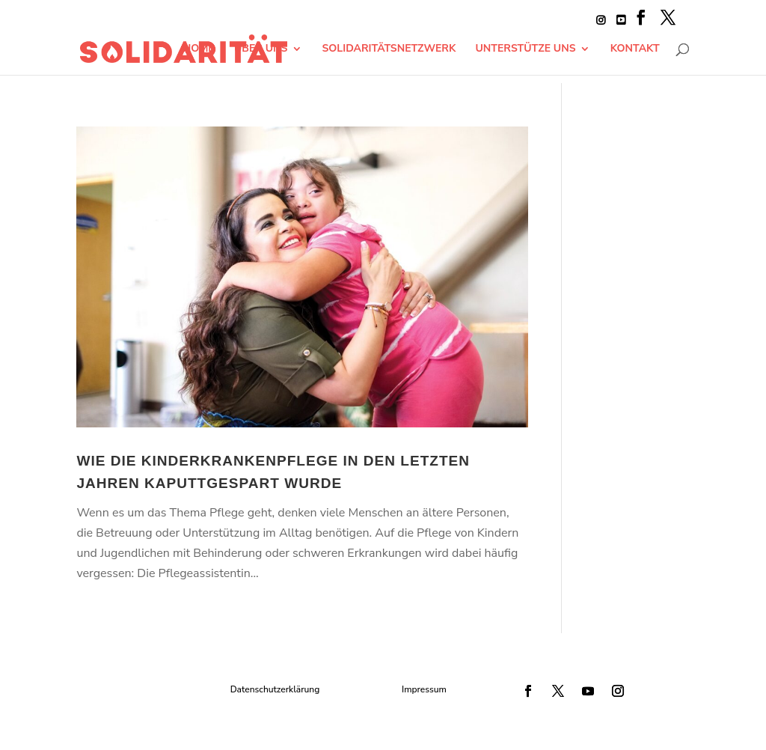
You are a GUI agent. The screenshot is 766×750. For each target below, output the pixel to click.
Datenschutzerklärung (275, 689)
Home (198, 49)
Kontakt (635, 49)
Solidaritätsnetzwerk (389, 49)
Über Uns (260, 49)
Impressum (424, 689)
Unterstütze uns (526, 49)
